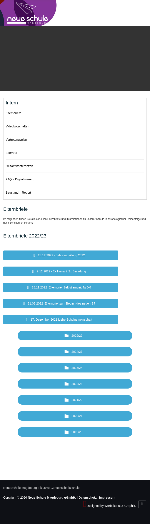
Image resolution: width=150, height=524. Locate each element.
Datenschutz (87, 497)
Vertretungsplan (16, 139)
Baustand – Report (18, 192)
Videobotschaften (17, 126)
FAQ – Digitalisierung (20, 179)
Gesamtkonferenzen (19, 166)
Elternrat (11, 153)
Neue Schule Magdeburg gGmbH (51, 497)
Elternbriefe (13, 113)
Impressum (107, 497)
